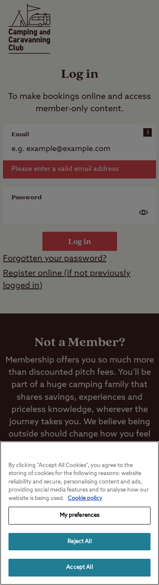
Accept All (79, 567)
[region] (79, 513)
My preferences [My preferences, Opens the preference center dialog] (80, 515)
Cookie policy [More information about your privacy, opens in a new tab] (85, 498)
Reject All (79, 541)
